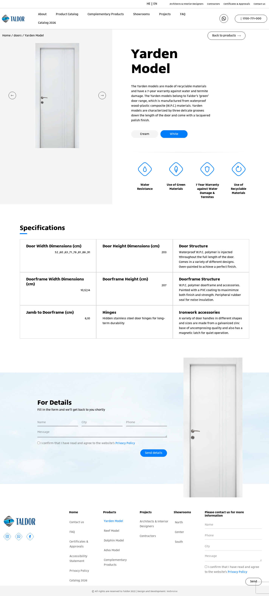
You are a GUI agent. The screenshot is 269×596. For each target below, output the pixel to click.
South (179, 542)
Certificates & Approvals (237, 4)
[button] (12, 95)
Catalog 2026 (47, 23)
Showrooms (141, 14)
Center (179, 532)
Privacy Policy (125, 443)
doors (18, 36)
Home (6, 36)
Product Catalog (67, 14)
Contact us (259, 4)
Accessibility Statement (78, 558)
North (179, 523)
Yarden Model (113, 521)
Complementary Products (106, 14)
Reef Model (111, 531)
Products (109, 512)
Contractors (213, 4)
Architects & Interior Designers (186, 4)
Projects (165, 14)
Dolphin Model (114, 541)
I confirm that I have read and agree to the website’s (88, 443)
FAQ (182, 14)
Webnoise (172, 591)
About (42, 14)
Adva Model (112, 550)
